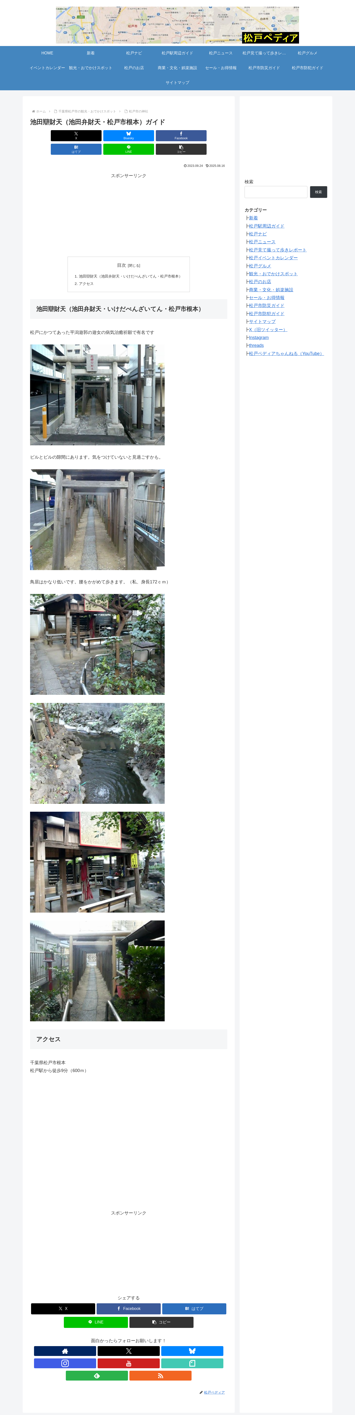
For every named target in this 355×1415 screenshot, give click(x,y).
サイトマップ (262, 321)
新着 (253, 218)
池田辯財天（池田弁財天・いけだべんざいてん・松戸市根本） (130, 263)
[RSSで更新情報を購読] (168, 1338)
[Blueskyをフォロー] (112, 1338)
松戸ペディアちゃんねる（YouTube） (286, 353)
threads (256, 345)
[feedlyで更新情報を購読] (157, 1338)
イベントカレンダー (233, 1393)
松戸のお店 (260, 281)
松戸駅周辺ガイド (266, 226)
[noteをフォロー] (146, 1338)
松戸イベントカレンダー (273, 257)
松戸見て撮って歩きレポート (278, 250)
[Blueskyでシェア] (79, 135)
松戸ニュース (262, 241)
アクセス (83, 271)
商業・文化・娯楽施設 (271, 289)
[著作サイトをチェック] (89, 1338)
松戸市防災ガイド (266, 305)
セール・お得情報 (266, 297)
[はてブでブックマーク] (145, 135)
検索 (249, 181)
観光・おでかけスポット (273, 273)
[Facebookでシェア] (112, 135)
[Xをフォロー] (100, 1338)
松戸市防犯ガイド (266, 313)
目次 (121, 251)
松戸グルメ (260, 266)
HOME (45, 1393)
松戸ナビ (258, 234)
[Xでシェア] (46, 135)
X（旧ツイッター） (268, 329)
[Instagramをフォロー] (123, 1338)
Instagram (259, 337)
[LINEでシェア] (178, 135)
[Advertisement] (128, 200)
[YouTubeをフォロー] (134, 1338)
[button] (211, 135)
